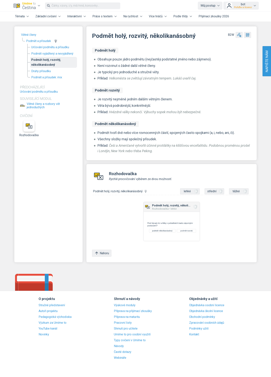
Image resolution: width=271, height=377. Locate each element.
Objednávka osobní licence (206, 305)
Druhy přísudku (41, 71)
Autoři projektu (48, 311)
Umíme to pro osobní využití (132, 334)
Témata (20, 16)
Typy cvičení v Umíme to (130, 340)
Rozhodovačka (29, 128)
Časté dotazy (122, 352)
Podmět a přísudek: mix (46, 77)
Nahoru (101, 253)
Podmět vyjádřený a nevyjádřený (52, 53)
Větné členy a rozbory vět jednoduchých (43, 105)
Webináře (120, 357)
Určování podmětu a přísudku (50, 47)
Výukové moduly (125, 305)
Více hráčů (156, 16)
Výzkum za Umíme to (52, 322)
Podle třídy (180, 16)
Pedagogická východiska (55, 317)
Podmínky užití (199, 328)
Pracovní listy (123, 322)
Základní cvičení (45, 16)
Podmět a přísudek (38, 41)
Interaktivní (74, 16)
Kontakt (194, 334)
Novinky (44, 334)
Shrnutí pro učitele (126, 328)
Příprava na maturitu (127, 317)
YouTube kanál (48, 328)
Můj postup (208, 5)
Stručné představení (52, 305)
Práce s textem (102, 16)
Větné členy (28, 35)
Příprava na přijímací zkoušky (133, 311)
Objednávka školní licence (206, 311)
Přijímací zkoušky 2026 (214, 16)
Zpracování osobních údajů (206, 322)
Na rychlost (130, 16)
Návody (119, 346)
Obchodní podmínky (202, 317)
